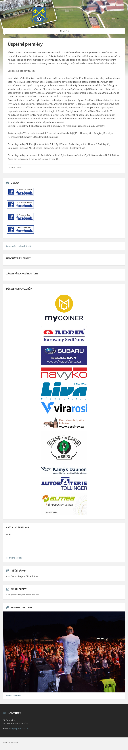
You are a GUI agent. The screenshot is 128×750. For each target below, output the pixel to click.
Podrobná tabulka (14, 557)
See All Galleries (13, 695)
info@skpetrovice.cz (18, 728)
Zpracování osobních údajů (18, 246)
